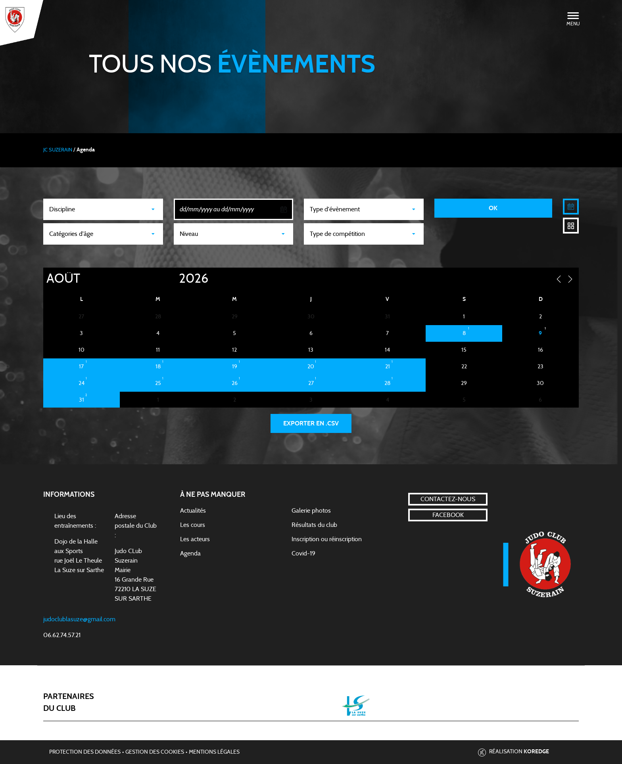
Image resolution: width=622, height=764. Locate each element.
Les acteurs (195, 539)
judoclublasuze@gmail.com (79, 619)
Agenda (190, 553)
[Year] (173, 278)
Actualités (193, 510)
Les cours (192, 525)
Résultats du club (314, 525)
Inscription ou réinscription (327, 539)
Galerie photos (311, 510)
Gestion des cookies (154, 752)
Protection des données (85, 752)
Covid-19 (303, 553)
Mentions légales (214, 752)
